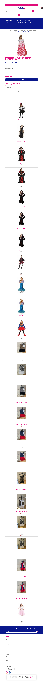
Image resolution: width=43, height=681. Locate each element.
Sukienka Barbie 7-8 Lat (21, 620)
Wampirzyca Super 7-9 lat (21, 163)
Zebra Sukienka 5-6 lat (21, 119)
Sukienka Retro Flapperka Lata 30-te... (21, 380)
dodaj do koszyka (22, 79)
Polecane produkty (8, 99)
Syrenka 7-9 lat (21, 293)
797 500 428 (9, 666)
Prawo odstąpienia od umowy (10, 642)
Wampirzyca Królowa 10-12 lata (21, 250)
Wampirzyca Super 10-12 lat (21, 184)
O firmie (7, 650)
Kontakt (7, 648)
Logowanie (13, 4)
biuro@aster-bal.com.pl (11, 669)
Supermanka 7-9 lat (21, 337)
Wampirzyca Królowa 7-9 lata (21, 206)
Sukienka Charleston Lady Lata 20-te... (21, 489)
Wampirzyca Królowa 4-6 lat (21, 228)
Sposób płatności (8, 641)
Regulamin (7, 639)
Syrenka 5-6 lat (21, 315)
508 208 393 (9, 665)
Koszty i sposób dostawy (10, 637)
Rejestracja (30, 4)
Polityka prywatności (9, 644)
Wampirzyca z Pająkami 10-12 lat (21, 141)
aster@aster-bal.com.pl (11, 668)
